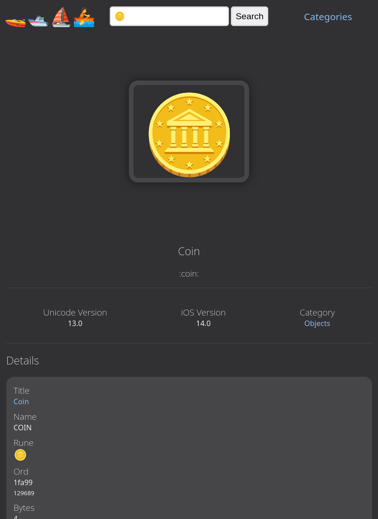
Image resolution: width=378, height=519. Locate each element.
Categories (328, 16)
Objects (317, 323)
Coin (21, 401)
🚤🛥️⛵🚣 (50, 16)
